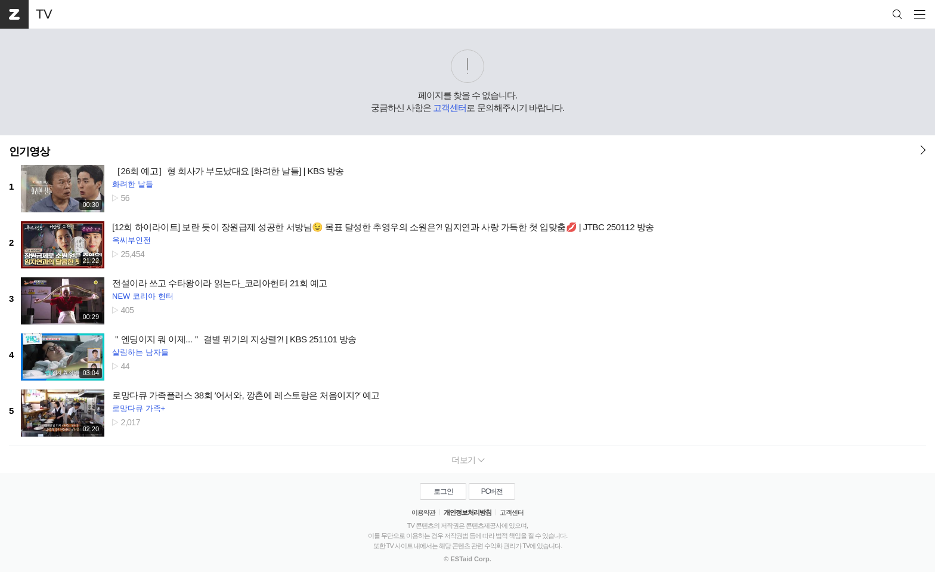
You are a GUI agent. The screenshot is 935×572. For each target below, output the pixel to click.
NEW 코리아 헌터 (143, 296)
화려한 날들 (132, 184)
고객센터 (449, 108)
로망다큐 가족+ (138, 408)
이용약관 (423, 512)
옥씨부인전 (131, 240)
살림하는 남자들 (140, 352)
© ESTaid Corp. (467, 558)
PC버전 (492, 491)
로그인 (443, 491)
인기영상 (29, 151)
